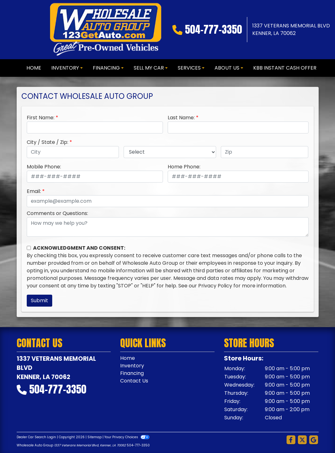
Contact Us (134, 380)
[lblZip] (265, 152)
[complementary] (316, 434)
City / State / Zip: (47, 142)
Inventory (132, 365)
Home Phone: (184, 166)
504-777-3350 (213, 29)
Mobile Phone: (44, 166)
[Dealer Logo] (105, 30)
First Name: (40, 117)
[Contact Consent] (29, 248)
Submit (39, 300)
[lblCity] (73, 152)
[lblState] (170, 152)
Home (127, 358)
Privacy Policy (215, 285)
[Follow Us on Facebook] (291, 440)
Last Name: (181, 117)
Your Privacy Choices (126, 437)
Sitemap (94, 437)
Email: (34, 191)
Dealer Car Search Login (36, 437)
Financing (132, 373)
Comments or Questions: (57, 213)
